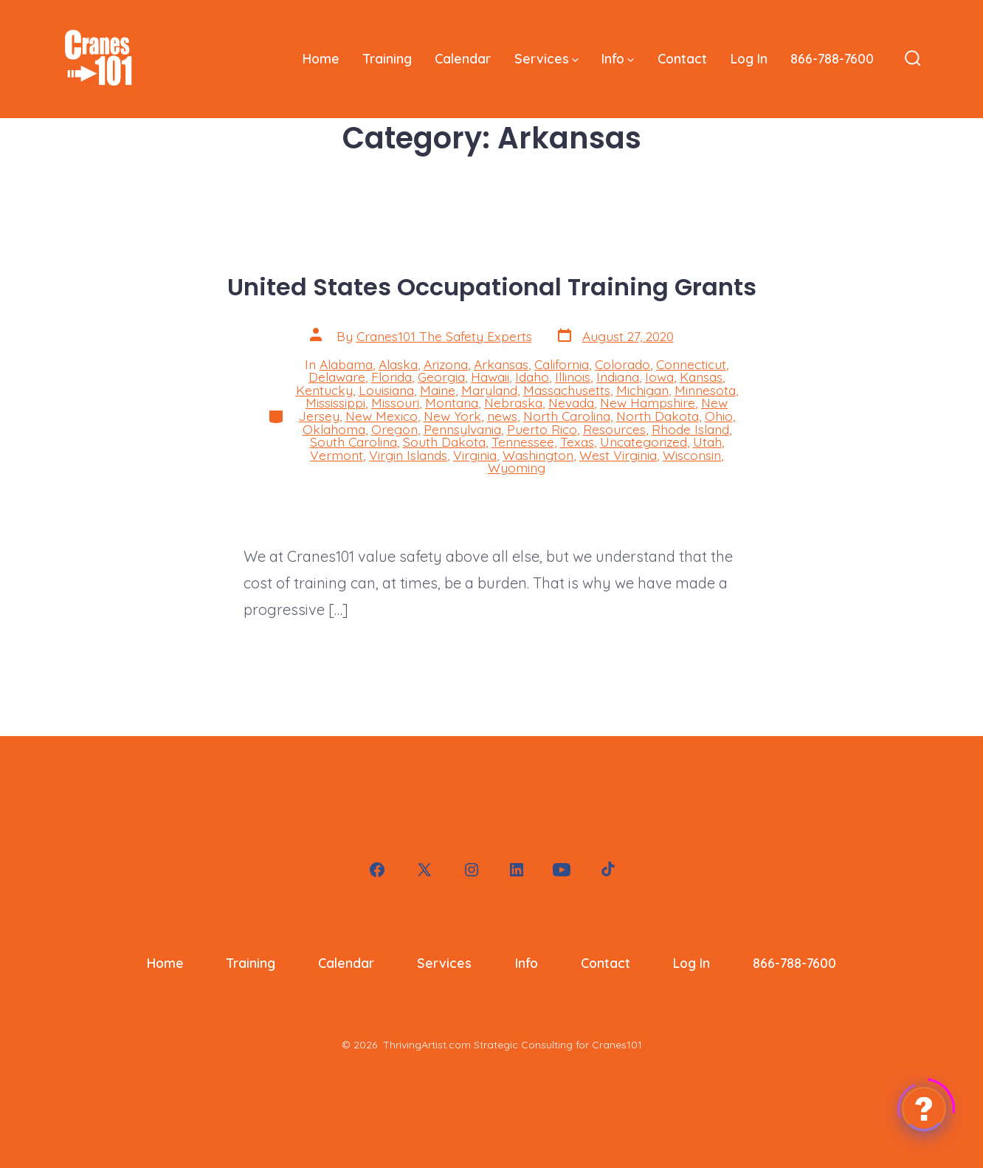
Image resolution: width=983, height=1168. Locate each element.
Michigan (642, 390)
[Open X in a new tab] (424, 869)
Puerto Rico (542, 429)
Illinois (572, 376)
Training (387, 58)
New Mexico (381, 416)
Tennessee (523, 441)
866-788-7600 (832, 58)
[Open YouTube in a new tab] (561, 869)
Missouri (395, 402)
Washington (538, 455)
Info (617, 58)
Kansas (701, 376)
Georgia (441, 376)
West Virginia (618, 455)
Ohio (719, 416)
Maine (437, 390)
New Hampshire (647, 402)
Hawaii (490, 376)
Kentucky (324, 390)
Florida (391, 376)
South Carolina (353, 441)
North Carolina (566, 416)
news (502, 416)
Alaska (398, 364)
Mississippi (335, 402)
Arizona (446, 364)
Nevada (571, 402)
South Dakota (444, 441)
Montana (451, 402)
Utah (707, 441)
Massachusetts (566, 390)
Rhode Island (690, 429)
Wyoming (516, 467)
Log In (749, 58)
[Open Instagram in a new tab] (471, 869)
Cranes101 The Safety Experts (444, 336)
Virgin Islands (408, 455)
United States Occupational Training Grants (491, 286)
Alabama (346, 364)
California (561, 364)
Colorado (622, 364)
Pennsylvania (462, 429)
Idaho (532, 376)
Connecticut (691, 364)
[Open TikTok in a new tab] (606, 869)
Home (321, 58)
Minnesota (705, 390)
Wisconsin (692, 455)
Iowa (659, 376)
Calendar (463, 58)
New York (452, 416)
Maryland (489, 390)
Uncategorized (643, 441)
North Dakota (657, 416)
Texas (577, 441)
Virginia (475, 455)
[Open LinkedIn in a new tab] (516, 869)
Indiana (617, 376)
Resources (614, 429)
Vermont (336, 455)
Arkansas (501, 364)
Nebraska (513, 402)
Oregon (394, 429)
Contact (682, 58)
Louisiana (386, 390)
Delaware (336, 376)
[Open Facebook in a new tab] (377, 869)
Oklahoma (334, 429)
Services (546, 58)
